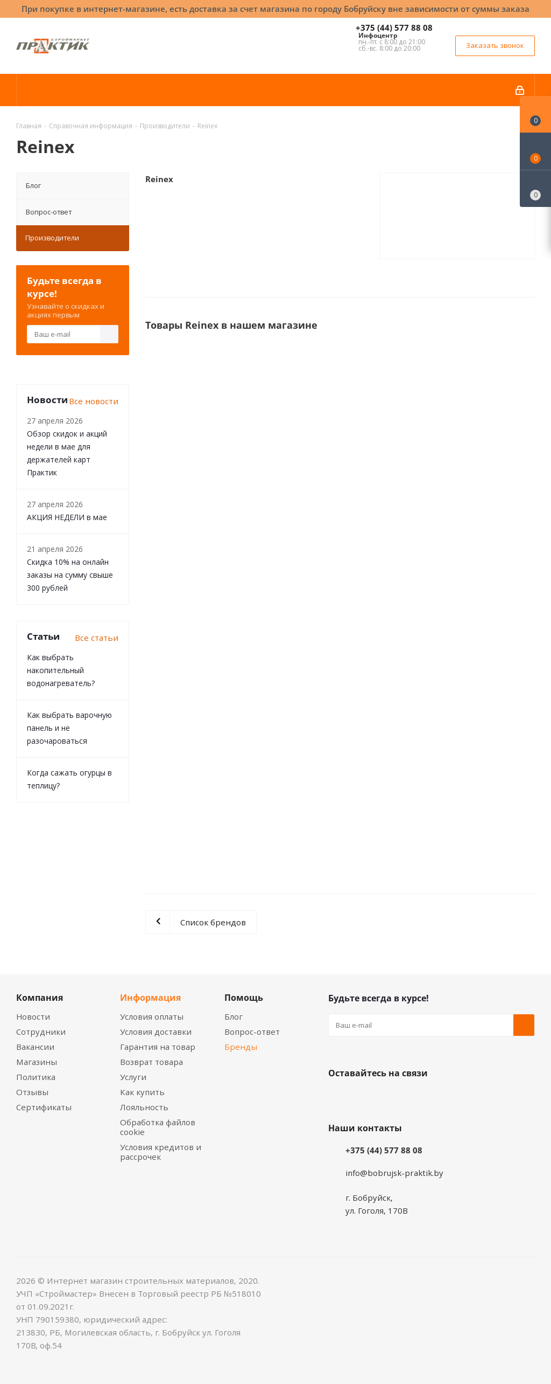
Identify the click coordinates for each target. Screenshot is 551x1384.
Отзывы (32, 1092)
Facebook (366, 1098)
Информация (150, 998)
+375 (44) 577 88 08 (394, 27)
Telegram (419, 1098)
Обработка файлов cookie (157, 1127)
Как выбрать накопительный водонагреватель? (61, 670)
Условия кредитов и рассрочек (160, 1151)
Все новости (93, 401)
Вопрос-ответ (49, 212)
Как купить (142, 1092)
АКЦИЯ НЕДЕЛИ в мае (67, 517)
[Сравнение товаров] (535, 188)
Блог (33, 185)
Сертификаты (44, 1107)
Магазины (36, 1061)
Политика (35, 1076)
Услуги (133, 1076)
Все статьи (96, 637)
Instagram (393, 1098)
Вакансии (35, 1046)
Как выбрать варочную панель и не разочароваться (69, 728)
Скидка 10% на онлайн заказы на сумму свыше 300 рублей (70, 575)
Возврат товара (151, 1061)
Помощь (243, 998)
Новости (33, 1016)
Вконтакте (339, 1098)
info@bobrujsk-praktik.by (394, 1172)
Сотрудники (41, 1031)
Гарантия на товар (157, 1046)
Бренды (240, 1046)
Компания (39, 998)
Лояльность (144, 1107)
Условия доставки (156, 1031)
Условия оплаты (151, 1016)
